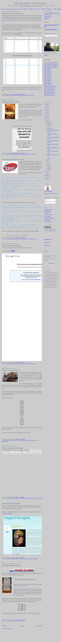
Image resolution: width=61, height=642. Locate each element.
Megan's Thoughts (8, 513)
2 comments (23, 238)
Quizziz (20, 9)
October (48, 126)
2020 (47, 104)
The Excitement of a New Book (10, 102)
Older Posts (39, 626)
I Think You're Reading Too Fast (11, 370)
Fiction (11, 154)
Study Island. (22, 590)
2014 (47, 117)
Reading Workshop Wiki (49, 218)
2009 (47, 175)
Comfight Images (47, 211)
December (49, 122)
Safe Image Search (48, 209)
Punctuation (22, 498)
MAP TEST (46, 251)
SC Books (49, 9)
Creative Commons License (49, 230)
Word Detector (47, 17)
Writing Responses (33, 559)
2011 (47, 171)
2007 (47, 179)
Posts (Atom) (10, 628)
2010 (47, 173)
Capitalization (9, 498)
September (49, 129)
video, (22, 452)
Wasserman (5, 441)
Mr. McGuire (49, 191)
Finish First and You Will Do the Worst (13, 13)
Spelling (35, 498)
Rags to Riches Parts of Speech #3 (51, 65)
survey (36, 161)
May (48, 160)
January (48, 169)
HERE (37, 231)
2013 (47, 119)
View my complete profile (50, 193)
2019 (47, 106)
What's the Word (47, 16)
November (49, 124)
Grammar (16, 498)
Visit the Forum (52, 263)
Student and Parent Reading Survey (12, 246)
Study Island (4, 17)
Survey (34, 239)
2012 (47, 121)
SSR (37, 440)
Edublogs (31, 9)
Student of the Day (11, 621)
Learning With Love (48, 221)
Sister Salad (29, 498)
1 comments (23, 153)
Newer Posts (4, 626)
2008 (47, 177)
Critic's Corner (5, 9)
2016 (47, 112)
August (48, 158)
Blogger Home (47, 220)
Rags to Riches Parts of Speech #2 (51, 64)
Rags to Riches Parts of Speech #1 (51, 63)
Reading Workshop (16, 95)
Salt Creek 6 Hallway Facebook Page (51, 13)
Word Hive (46, 19)
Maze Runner (17, 154)
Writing (40, 498)
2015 (47, 114)
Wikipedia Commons (48, 214)
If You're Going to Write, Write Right (12, 448)
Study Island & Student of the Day (11, 566)
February (49, 167)
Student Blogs (19, 559)
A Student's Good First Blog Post (11, 503)
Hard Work (8, 95)
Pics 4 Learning (47, 216)
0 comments (23, 620)
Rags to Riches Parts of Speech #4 (51, 67)
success (31, 95)
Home (22, 626)
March (48, 165)
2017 (47, 110)
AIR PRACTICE (47, 239)
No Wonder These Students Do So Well (13, 159)
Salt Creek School (47, 14)
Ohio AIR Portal (47, 242)
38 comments (22, 94)
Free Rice (37, 9)
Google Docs (14, 9)
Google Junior (47, 213)
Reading (23, 154)
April (48, 162)
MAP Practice (47, 245)
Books (7, 154)
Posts (46, 200)
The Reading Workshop (30, 3)
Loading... (31, 307)
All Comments (48, 202)
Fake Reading (17, 440)
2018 (47, 108)
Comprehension (10, 440)
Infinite (43, 9)
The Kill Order (27, 110)
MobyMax (25, 9)
